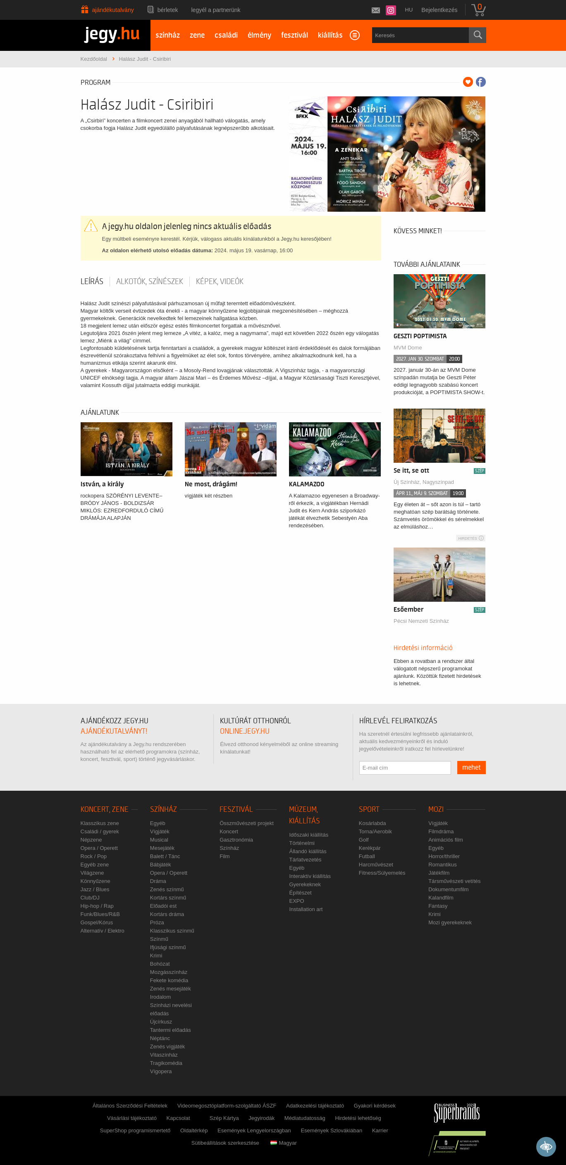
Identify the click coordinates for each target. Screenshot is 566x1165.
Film (225, 856)
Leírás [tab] (92, 281)
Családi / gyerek (100, 831)
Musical (159, 840)
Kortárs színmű (168, 898)
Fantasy (437, 906)
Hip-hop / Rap (97, 906)
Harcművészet (376, 864)
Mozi (436, 809)
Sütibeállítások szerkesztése (225, 1143)
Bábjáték (160, 864)
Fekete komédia (169, 980)
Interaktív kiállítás (309, 876)
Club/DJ (90, 898)
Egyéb (157, 823)
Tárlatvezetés (305, 859)
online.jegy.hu (245, 731)
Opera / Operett (99, 848)
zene (197, 35)
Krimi (156, 955)
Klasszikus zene (100, 823)
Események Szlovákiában (331, 1130)
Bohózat (160, 964)
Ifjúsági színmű (168, 947)
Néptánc (160, 1038)
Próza (157, 922)
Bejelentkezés (439, 10)
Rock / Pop (94, 856)
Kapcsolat (178, 1118)
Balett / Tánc (165, 856)
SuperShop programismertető (135, 1130)
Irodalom (160, 997)
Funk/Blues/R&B (100, 914)
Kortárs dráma (167, 914)
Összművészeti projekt (247, 823)
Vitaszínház (164, 1055)
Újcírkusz (161, 1022)
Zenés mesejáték (170, 989)
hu (409, 10)
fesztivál (294, 35)
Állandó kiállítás (307, 851)
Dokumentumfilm (448, 889)
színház (167, 35)
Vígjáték (160, 831)
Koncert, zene (105, 809)
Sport (369, 809)
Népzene (91, 840)
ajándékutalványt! (114, 731)
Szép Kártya (224, 1118)
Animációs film (445, 840)
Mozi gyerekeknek (450, 922)
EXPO (296, 901)
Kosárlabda (372, 823)
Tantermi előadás (170, 1030)
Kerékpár (370, 848)
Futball (367, 856)
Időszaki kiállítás (308, 835)
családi (226, 35)
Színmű (159, 939)
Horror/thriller (444, 856)
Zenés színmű (167, 889)
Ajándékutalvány (113, 10)
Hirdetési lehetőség (358, 1118)
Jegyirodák (261, 1118)
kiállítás (330, 35)
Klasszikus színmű (172, 931)
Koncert (229, 831)
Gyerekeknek (305, 884)
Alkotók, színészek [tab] (149, 281)
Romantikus (442, 864)
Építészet (300, 893)
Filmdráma (441, 831)
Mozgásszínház (168, 972)
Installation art (305, 909)
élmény (259, 35)
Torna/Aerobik (375, 831)
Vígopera (161, 1071)
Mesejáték (162, 848)
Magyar (283, 1143)
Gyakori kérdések (375, 1106)
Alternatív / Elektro (102, 931)
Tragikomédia (166, 1063)
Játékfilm (438, 873)
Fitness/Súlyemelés (382, 873)
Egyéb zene (95, 864)
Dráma (158, 881)
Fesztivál (236, 809)
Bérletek (168, 10)
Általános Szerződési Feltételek (130, 1106)
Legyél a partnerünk (216, 10)
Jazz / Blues (95, 889)
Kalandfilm (441, 898)
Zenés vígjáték (167, 1046)
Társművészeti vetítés (454, 881)
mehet (471, 767)
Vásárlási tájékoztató (132, 1118)
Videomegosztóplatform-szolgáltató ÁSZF (227, 1106)
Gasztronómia (236, 840)
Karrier (380, 1130)
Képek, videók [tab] (220, 281)
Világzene (92, 873)
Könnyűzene (95, 881)
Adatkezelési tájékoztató (315, 1106)
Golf (364, 840)
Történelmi (301, 843)
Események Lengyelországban (254, 1130)
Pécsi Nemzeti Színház (421, 621)
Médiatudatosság (304, 1118)
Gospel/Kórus (97, 922)
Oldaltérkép (194, 1130)
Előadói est (163, 906)
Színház (163, 809)
